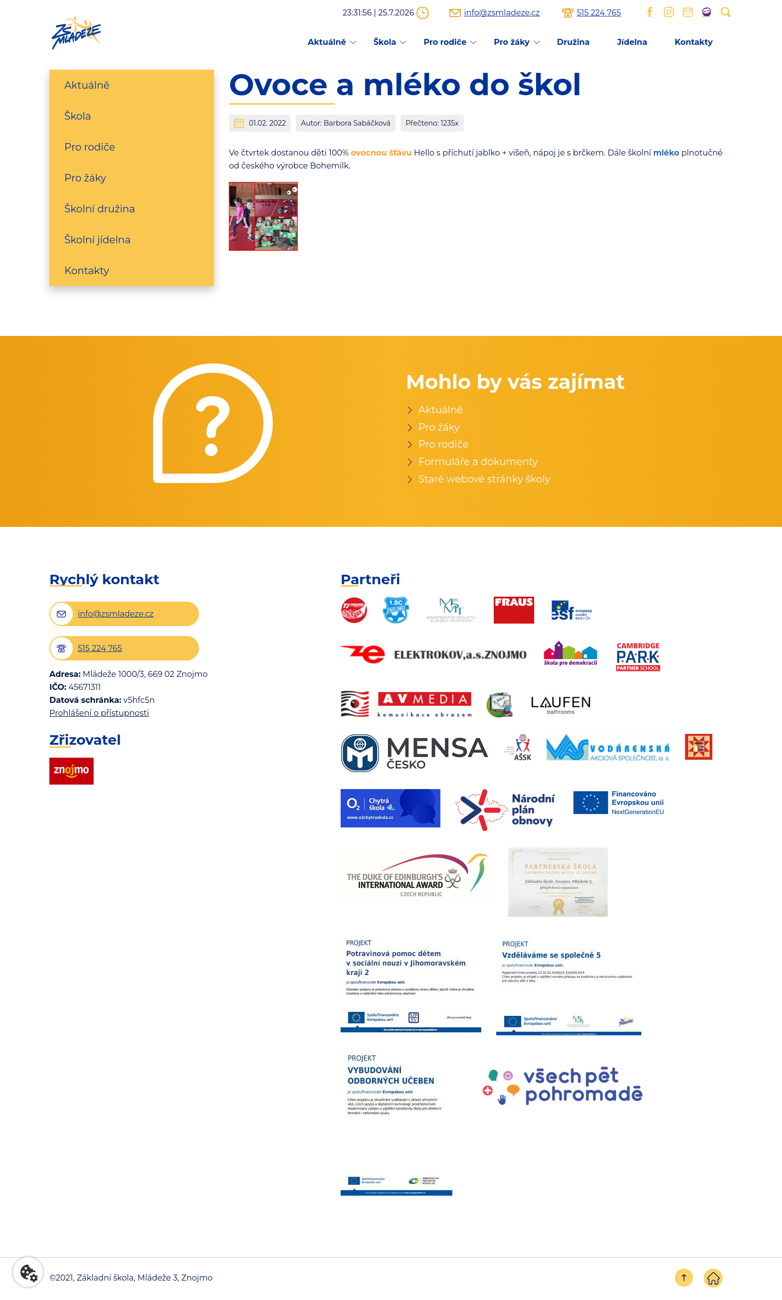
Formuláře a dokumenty (479, 463)
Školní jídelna (97, 240)
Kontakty (694, 42)
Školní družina (99, 209)
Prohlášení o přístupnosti (99, 714)
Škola (385, 42)
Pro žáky (512, 42)
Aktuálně (327, 42)
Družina (573, 42)
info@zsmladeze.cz (502, 13)
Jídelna (632, 42)
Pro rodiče (444, 42)
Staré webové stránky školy (485, 480)
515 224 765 (599, 13)
